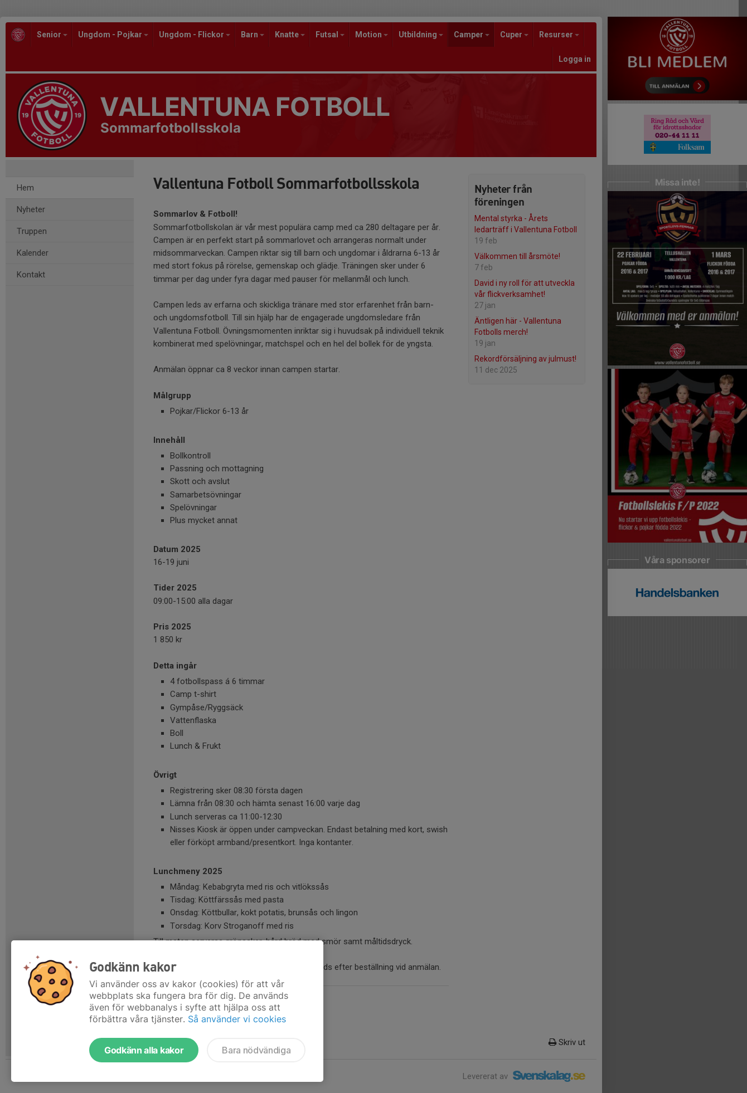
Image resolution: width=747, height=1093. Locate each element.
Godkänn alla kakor (143, 1050)
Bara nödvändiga (256, 1050)
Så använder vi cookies (237, 1018)
